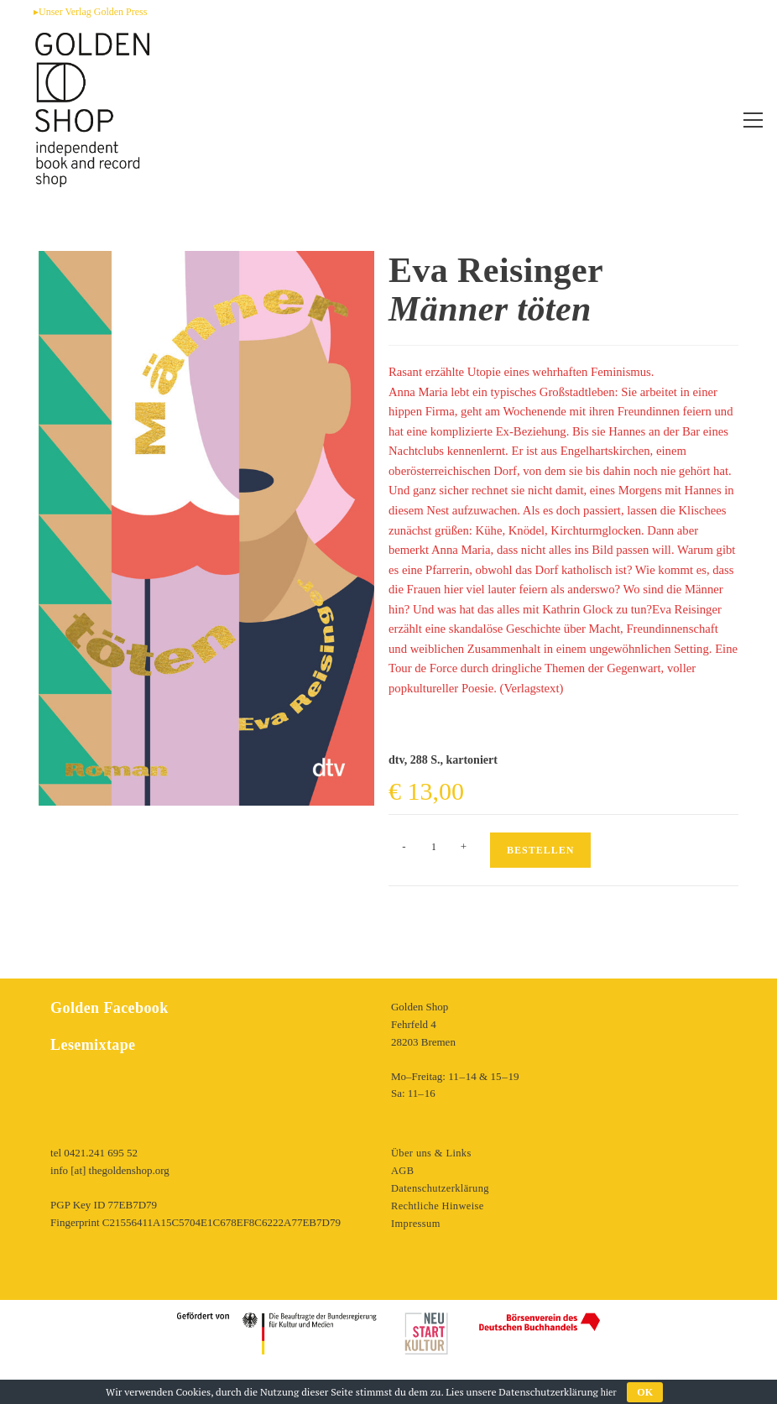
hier (609, 1392)
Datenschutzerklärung (439, 1188)
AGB (402, 1170)
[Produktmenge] (434, 847)
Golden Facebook (107, 1008)
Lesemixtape (91, 1044)
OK (645, 1392)
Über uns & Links (430, 1152)
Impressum (415, 1222)
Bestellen (540, 850)
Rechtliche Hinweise (436, 1205)
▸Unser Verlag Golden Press (90, 12)
